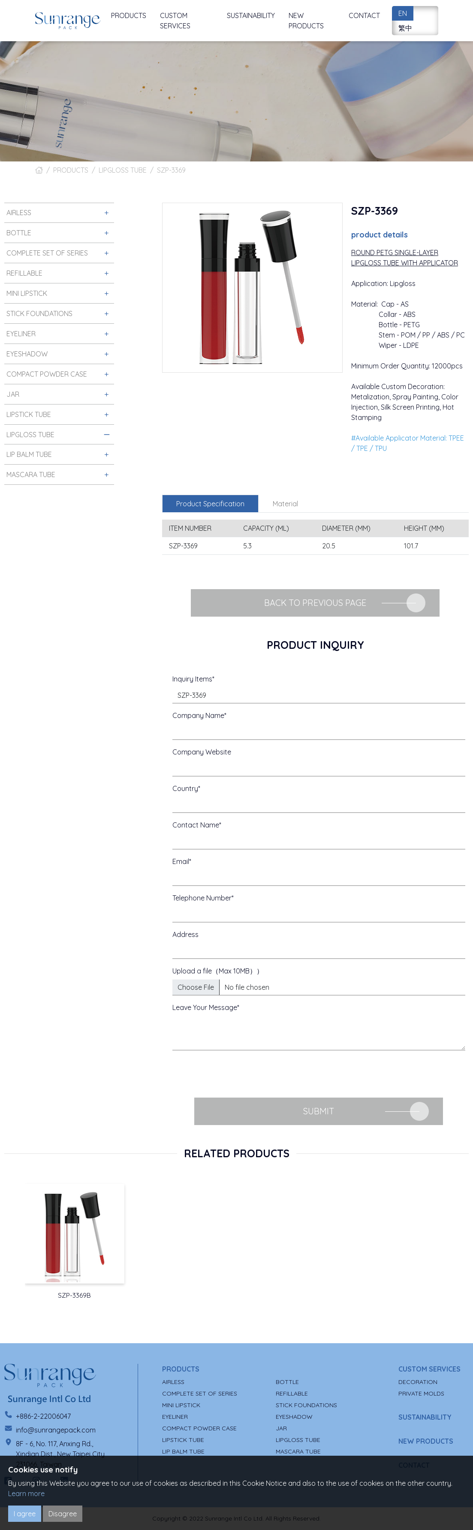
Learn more (26, 1493)
